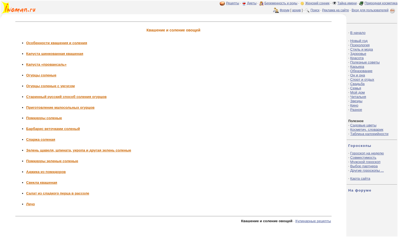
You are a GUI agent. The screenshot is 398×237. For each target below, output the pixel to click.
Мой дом (357, 92)
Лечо (30, 204)
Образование (361, 71)
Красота (357, 58)
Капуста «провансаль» (46, 64)
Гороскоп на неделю (367, 153)
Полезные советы (365, 62)
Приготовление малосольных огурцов (60, 107)
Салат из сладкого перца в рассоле (57, 193)
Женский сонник (317, 3)
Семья (355, 88)
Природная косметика (381, 3)
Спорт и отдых (362, 79)
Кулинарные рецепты (313, 221)
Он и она (357, 75)
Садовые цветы (363, 125)
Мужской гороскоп (365, 162)
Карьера (357, 67)
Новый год (358, 41)
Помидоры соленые (44, 118)
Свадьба (357, 84)
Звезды (356, 101)
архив (296, 10)
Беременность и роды (280, 3)
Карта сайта (360, 178)
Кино (354, 105)
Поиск (315, 10)
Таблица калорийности (369, 134)
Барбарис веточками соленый (53, 129)
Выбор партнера (364, 166)
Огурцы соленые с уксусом (50, 86)
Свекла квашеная (41, 183)
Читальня (358, 97)
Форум (284, 10)
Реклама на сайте (335, 10)
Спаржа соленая (40, 139)
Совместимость (363, 157)
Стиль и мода (361, 49)
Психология (359, 45)
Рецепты (232, 3)
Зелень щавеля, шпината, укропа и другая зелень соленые (78, 150)
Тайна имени (347, 3)
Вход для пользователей (373, 10)
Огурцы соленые (41, 75)
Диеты (252, 3)
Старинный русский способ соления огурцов (66, 97)
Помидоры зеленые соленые (52, 161)
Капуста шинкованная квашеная (54, 54)
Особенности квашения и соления (56, 43)
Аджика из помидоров (46, 172)
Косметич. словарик (366, 130)
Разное (356, 110)
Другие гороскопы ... (367, 170)
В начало (357, 33)
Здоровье (358, 54)
